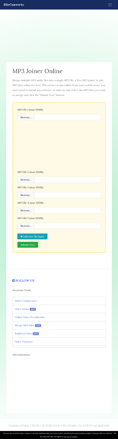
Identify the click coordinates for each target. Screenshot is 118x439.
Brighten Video (27, 333)
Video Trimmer (24, 341)
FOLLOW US (23, 280)
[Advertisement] (59, 35)
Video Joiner (25, 309)
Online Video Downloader (30, 317)
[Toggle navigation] (110, 5)
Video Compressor (26, 300)
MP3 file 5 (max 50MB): (30, 218)
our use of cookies (70, 436)
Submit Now (28, 244)
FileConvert (14, 4)
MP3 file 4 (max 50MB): (30, 202)
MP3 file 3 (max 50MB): (30, 187)
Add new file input (32, 236)
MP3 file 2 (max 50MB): (30, 171)
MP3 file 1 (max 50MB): (30, 109)
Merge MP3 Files (28, 325)
